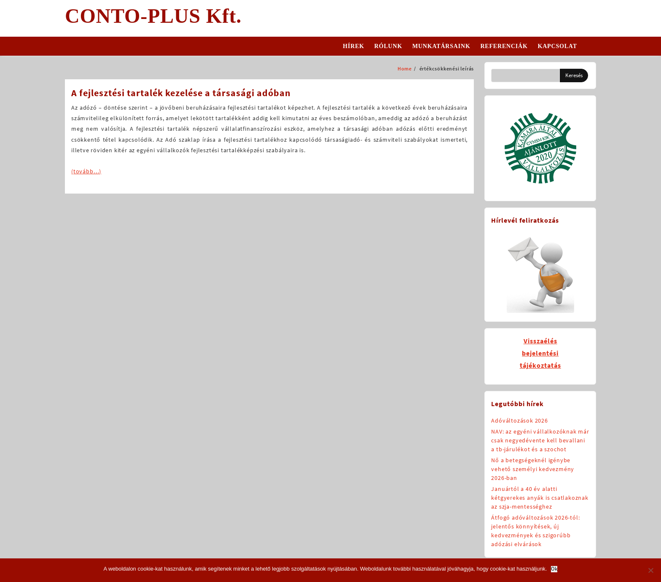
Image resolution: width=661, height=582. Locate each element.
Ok (554, 569)
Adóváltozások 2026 (519, 420)
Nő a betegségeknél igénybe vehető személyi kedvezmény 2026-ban (532, 469)
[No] (650, 570)
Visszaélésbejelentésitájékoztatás (540, 353)
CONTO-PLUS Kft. (153, 16)
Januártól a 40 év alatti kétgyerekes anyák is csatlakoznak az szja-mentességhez (539, 497)
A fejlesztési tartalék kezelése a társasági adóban (181, 93)
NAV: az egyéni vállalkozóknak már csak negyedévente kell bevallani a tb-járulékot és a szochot (540, 440)
